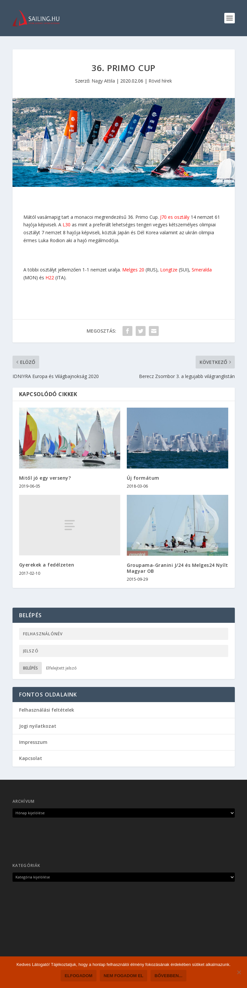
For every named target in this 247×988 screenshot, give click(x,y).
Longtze (169, 269)
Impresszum (33, 742)
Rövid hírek (160, 81)
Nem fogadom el (124, 975)
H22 (49, 277)
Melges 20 (133, 269)
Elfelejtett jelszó (61, 668)
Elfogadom (79, 975)
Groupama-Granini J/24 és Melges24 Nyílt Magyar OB (177, 568)
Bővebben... (168, 975)
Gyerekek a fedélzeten (46, 565)
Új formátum (143, 478)
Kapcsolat (30, 758)
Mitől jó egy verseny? (45, 478)
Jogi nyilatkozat (37, 726)
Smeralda (202, 269)
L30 (66, 224)
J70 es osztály (174, 217)
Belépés (30, 668)
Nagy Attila (103, 81)
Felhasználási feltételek (46, 710)
